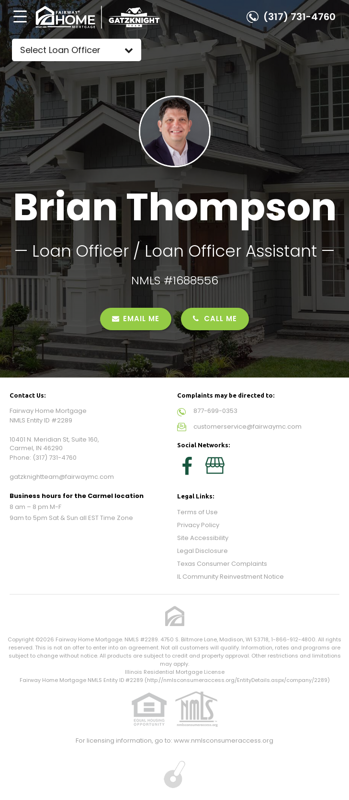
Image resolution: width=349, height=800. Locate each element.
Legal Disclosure (202, 550)
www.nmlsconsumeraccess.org (223, 740)
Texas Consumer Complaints (222, 563)
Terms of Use (197, 512)
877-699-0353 (215, 410)
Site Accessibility (202, 537)
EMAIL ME (135, 319)
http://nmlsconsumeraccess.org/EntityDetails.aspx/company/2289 (237, 680)
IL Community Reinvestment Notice (230, 576)
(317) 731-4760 (299, 17)
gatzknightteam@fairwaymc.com (62, 476)
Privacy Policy (198, 525)
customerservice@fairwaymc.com (247, 426)
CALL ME (215, 319)
